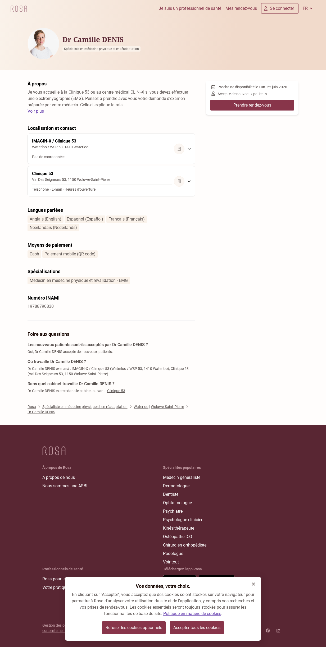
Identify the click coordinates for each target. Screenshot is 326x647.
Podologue (173, 553)
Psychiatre (173, 511)
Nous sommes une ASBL (65, 485)
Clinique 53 (116, 391)
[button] (253, 584)
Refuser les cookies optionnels (134, 627)
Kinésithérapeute (178, 528)
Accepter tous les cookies (196, 627)
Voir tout (171, 562)
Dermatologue (176, 485)
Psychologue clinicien (183, 519)
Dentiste (170, 494)
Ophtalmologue (177, 502)
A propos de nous (58, 477)
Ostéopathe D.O (177, 536)
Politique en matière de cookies (192, 613)
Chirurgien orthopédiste (184, 545)
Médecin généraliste (181, 477)
